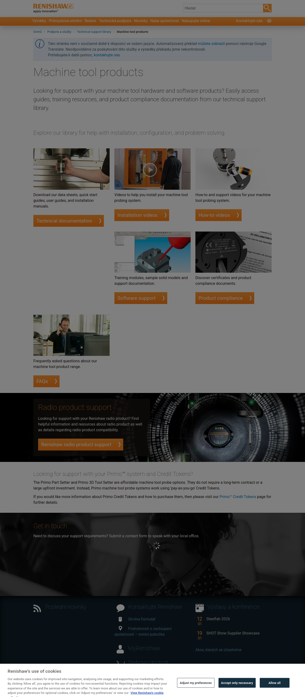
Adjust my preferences (196, 688)
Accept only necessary (237, 688)
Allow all (275, 688)
